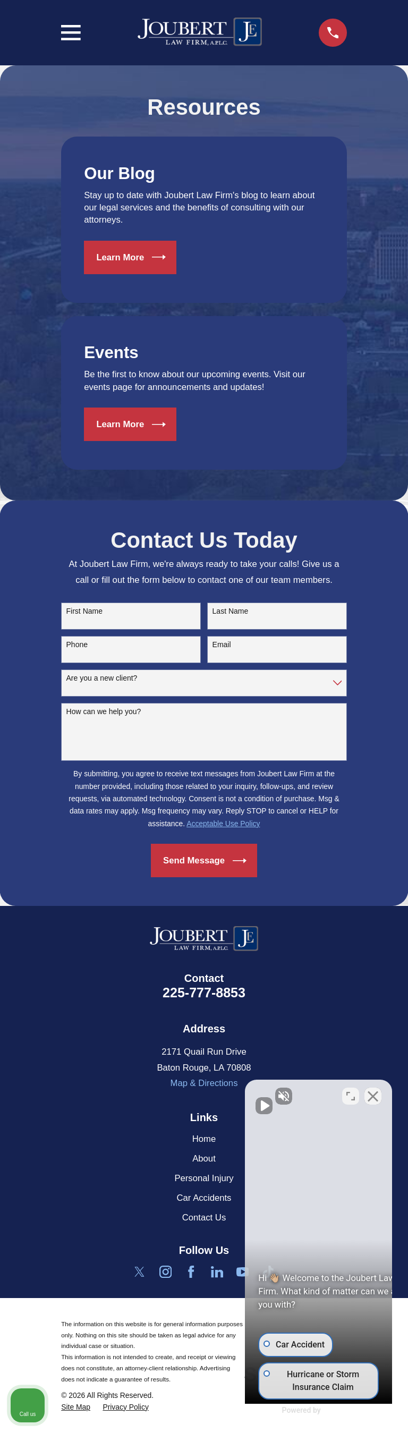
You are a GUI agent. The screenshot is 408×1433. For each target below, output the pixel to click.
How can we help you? (103, 711)
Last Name (230, 611)
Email (221, 644)
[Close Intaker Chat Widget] (372, 1093)
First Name (84, 611)
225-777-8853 (204, 992)
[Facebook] (191, 1272)
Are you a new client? (102, 678)
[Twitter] (139, 1272)
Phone (77, 644)
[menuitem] (75, 1407)
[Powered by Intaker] (317, 1410)
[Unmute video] (219, 1093)
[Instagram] (165, 1272)
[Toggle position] (350, 1093)
